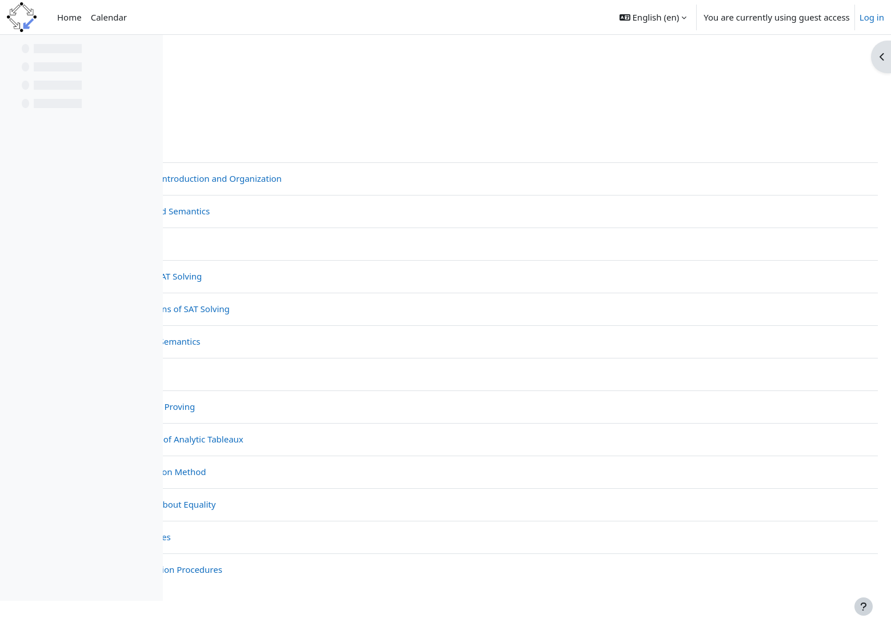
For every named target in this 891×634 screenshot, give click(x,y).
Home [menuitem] (69, 17)
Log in (872, 17)
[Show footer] (863, 606)
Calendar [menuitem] (109, 17)
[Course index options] (149, 51)
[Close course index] (12, 51)
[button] (653, 17)
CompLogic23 (212, 72)
